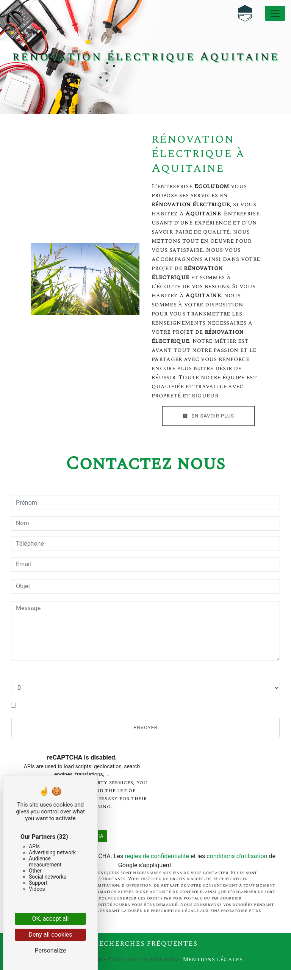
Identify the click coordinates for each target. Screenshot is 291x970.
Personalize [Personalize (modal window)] (50, 950)
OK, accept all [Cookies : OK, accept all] (50, 918)
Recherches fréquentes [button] (145, 944)
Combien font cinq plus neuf (49, 672)
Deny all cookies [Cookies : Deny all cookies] (50, 934)
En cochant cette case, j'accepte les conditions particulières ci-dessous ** (117, 705)
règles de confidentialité (157, 856)
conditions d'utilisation (237, 856)
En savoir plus (208, 416)
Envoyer (145, 727)
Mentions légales (211, 959)
